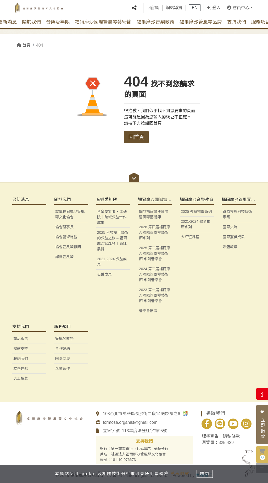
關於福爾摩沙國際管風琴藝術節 (153, 214)
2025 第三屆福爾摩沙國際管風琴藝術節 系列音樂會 (154, 253)
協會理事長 (64, 227)
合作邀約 (62, 348)
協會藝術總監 (66, 237)
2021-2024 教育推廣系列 (195, 224)
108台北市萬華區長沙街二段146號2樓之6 (145, 413)
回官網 (153, 10)
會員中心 (238, 10)
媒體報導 (230, 247)
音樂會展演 (148, 311)
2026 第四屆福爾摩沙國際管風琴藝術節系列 (154, 232)
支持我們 (236, 26)
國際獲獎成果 (234, 237)
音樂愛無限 (58, 26)
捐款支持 (20, 348)
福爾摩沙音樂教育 (155, 26)
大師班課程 (190, 237)
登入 (214, 10)
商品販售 (20, 339)
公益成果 (104, 274)
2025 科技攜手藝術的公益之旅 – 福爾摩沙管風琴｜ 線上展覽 (112, 240)
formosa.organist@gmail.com (130, 422)
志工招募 (20, 378)
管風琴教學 (64, 339)
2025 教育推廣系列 (196, 211)
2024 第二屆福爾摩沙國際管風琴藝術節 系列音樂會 (154, 274)
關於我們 (31, 26)
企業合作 (62, 368)
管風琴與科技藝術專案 (237, 214)
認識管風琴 (64, 257)
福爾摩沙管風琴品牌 (201, 26)
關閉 (206, 473)
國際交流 (230, 227)
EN (195, 10)
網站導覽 (174, 10)
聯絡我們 (20, 358)
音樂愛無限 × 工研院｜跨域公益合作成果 (112, 217)
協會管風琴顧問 (68, 247)
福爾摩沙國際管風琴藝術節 (103, 26)
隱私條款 (231, 436)
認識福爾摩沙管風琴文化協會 (70, 214)
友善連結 (20, 368)
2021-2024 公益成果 (112, 262)
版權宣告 (210, 436)
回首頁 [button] (136, 137)
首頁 (23, 45)
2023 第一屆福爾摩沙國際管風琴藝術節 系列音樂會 (154, 295)
